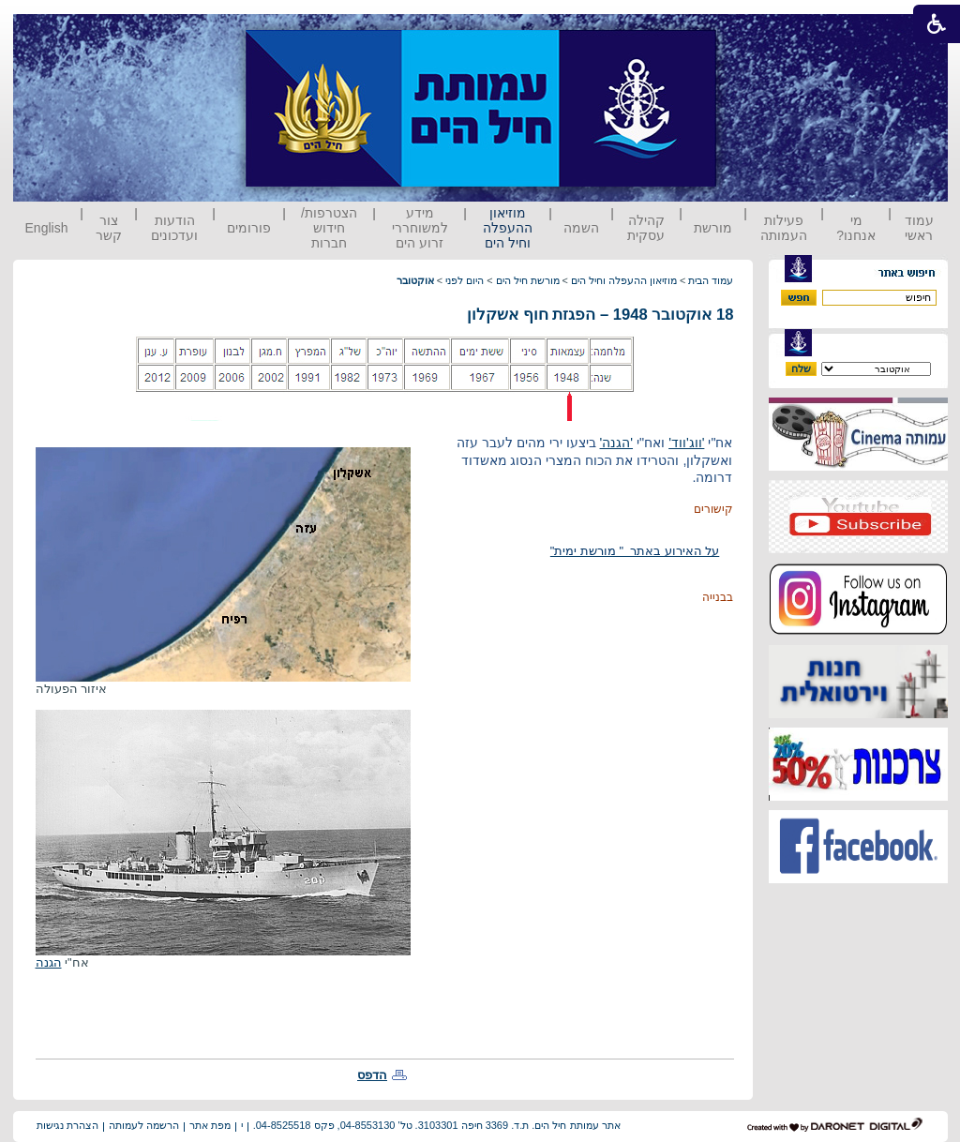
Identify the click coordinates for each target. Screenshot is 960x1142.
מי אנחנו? (856, 228)
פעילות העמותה (783, 228)
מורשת (713, 227)
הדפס (372, 1075)
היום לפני (464, 280)
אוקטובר (415, 280)
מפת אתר (210, 1125)
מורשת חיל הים (528, 280)
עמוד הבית (710, 280)
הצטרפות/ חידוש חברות (329, 227)
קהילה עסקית (646, 228)
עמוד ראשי (919, 228)
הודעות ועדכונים (174, 228)
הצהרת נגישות (67, 1125)
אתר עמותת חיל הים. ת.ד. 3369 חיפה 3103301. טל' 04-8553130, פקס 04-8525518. (437, 1125)
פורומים (249, 227)
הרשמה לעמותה (144, 1125)
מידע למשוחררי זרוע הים (420, 227)
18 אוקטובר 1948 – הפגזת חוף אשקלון (600, 314)
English (46, 227)
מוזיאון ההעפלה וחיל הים (507, 227)
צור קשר (109, 228)
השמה (581, 227)
